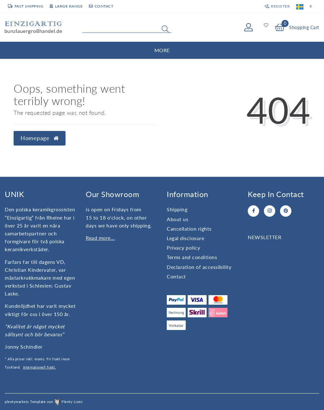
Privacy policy (183, 248)
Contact (101, 6)
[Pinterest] (285, 211)
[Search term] (126, 27)
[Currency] (311, 6)
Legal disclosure (185, 238)
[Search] (165, 28)
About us (177, 219)
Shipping (177, 209)
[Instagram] (269, 211)
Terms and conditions (192, 257)
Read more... (100, 238)
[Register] (277, 6)
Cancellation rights (189, 229)
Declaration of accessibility (199, 267)
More (162, 50)
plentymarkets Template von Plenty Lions (44, 402)
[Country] (300, 6)
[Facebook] (253, 211)
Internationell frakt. (39, 367)
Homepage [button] (40, 138)
